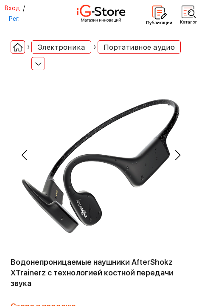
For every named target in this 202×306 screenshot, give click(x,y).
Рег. (14, 18)
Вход (12, 8)
